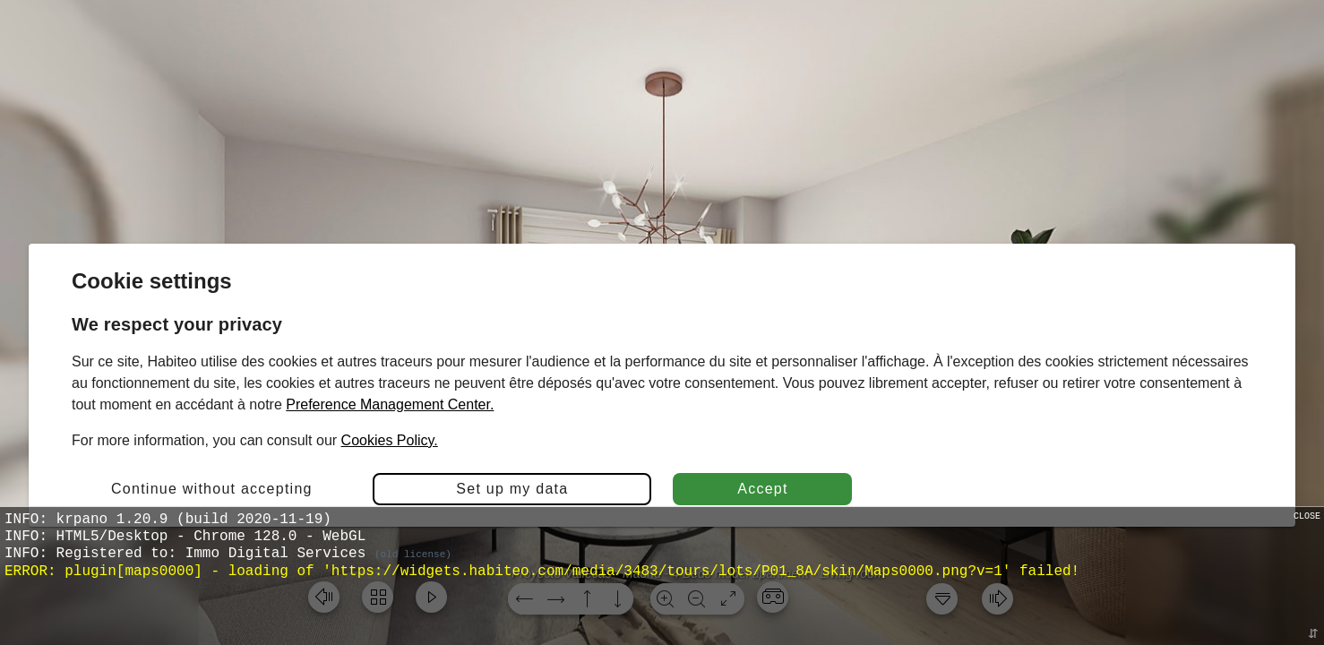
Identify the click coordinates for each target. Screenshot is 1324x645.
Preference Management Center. (390, 404)
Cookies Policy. (389, 440)
